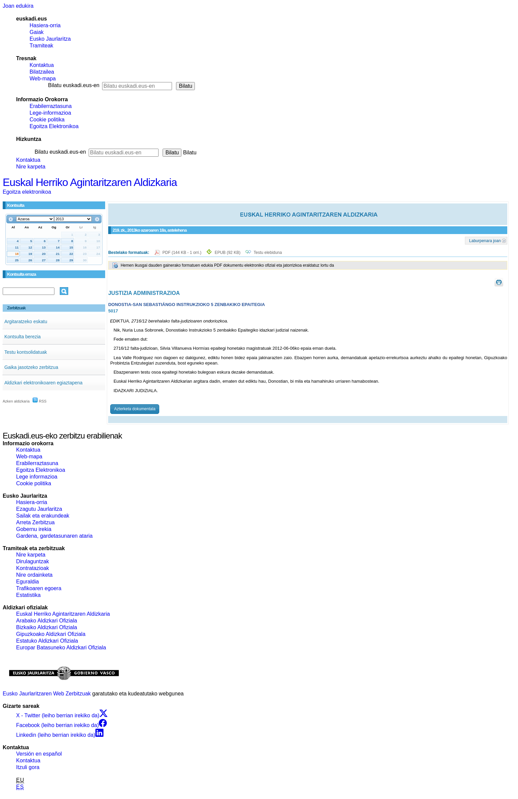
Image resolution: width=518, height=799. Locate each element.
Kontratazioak (32, 568)
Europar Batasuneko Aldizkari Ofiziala (61, 647)
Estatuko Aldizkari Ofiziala (47, 641)
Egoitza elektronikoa (27, 192)
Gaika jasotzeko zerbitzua (31, 367)
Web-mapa (43, 78)
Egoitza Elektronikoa (54, 126)
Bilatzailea (42, 72)
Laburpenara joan (485, 240)
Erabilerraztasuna (51, 106)
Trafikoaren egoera (38, 588)
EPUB (228, 252)
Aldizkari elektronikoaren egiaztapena (43, 382)
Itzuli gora (27, 767)
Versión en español (39, 754)
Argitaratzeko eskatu (25, 321)
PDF (183, 252)
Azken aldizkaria (16, 401)
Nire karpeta (30, 166)
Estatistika (28, 595)
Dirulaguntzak (32, 561)
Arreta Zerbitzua (35, 522)
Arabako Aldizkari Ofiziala (46, 620)
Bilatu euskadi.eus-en (73, 85)
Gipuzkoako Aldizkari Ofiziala (50, 634)
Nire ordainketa (34, 575)
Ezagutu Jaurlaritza (39, 509)
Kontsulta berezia (22, 336)
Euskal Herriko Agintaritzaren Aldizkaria (90, 182)
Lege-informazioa (50, 113)
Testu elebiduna (268, 252)
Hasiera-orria (45, 25)
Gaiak (37, 32)
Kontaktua (42, 65)
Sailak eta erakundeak (42, 516)
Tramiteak (41, 45)
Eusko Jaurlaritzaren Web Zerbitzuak (47, 693)
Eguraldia (27, 581)
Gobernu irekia (33, 529)
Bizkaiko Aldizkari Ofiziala (46, 627)
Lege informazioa (36, 477)
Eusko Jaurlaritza (50, 39)
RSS (40, 401)
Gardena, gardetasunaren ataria (54, 536)
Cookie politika (47, 119)
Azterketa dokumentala (135, 409)
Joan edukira (18, 6)
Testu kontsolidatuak (25, 352)
